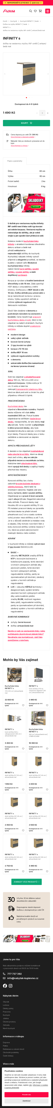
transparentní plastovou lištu (29, 389)
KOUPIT (26, 123)
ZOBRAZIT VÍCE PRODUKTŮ (26, 882)
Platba (5, 1046)
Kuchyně (13, 21)
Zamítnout (26, 1101)
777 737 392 (14, 973)
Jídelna (6, 1018)
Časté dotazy (8, 1056)
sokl (29, 320)
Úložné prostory (9, 1022)
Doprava (6, 1042)
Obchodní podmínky (11, 1052)
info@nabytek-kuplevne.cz (22, 978)
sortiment (22, 275)
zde (30, 1085)
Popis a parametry (14, 161)
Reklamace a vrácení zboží (13, 1049)
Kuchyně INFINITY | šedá (29, 21)
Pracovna (6, 1012)
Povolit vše (26, 1095)
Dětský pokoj (8, 1008)
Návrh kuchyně (9, 1028)
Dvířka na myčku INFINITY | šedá (15, 24)
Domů (5, 21)
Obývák (6, 1002)
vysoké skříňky (22, 272)
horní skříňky (25, 269)
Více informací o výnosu (20, 146)
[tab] (26, 97)
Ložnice (6, 1005)
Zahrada (6, 1025)
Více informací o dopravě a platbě (23, 137)
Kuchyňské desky (15, 406)
